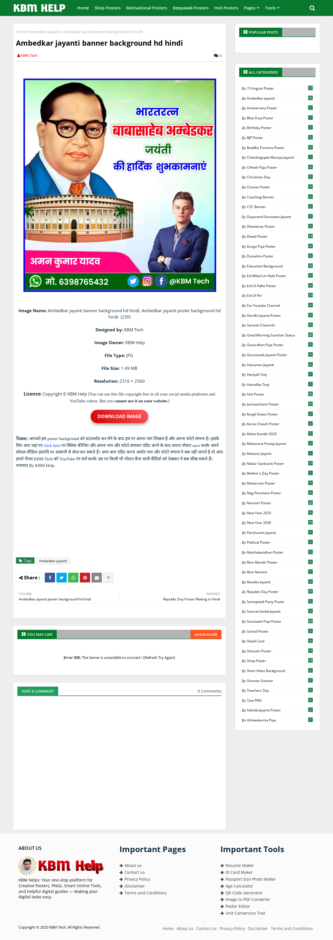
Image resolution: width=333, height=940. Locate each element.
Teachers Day (280, 690)
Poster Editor (235, 906)
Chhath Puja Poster (280, 167)
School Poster (280, 631)
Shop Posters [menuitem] (108, 8)
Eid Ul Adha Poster (280, 285)
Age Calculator (236, 886)
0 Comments (210, 691)
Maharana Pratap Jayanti (280, 443)
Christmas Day (280, 176)
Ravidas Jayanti (280, 581)
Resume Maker (237, 865)
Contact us (132, 872)
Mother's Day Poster (280, 473)
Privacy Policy (134, 879)
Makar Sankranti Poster (280, 463)
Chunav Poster (280, 186)
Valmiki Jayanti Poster (280, 710)
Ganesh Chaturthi (280, 325)
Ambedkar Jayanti (45, 31)
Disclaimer (132, 886)
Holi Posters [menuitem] (226, 8)
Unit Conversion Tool (242, 913)
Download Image (119, 416)
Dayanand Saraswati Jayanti (280, 216)
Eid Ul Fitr (280, 295)
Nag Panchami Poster (280, 492)
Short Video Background (280, 670)
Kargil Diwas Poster (280, 414)
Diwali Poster (280, 236)
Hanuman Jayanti (280, 364)
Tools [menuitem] (270, 8)
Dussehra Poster (280, 256)
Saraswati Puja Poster (280, 621)
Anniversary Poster (280, 107)
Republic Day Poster (280, 591)
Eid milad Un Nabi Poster (280, 275)
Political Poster (280, 542)
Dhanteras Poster (280, 226)
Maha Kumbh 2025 (280, 433)
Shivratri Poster (280, 650)
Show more (206, 634)
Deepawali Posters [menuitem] (191, 8)
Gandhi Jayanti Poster (280, 315)
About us (130, 865)
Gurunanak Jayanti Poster (280, 354)
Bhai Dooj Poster (280, 117)
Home (21, 31)
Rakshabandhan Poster (280, 552)
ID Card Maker (236, 872)
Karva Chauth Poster (280, 423)
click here (52, 445)
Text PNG (280, 700)
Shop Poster (280, 660)
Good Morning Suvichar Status (280, 335)
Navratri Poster (280, 502)
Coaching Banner (280, 196)
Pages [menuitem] (249, 8)
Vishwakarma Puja (280, 720)
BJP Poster (280, 137)
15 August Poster (280, 88)
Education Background (280, 266)
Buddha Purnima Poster (280, 147)
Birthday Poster (280, 127)
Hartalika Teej (280, 384)
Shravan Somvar (280, 680)
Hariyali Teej (280, 374)
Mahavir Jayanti (280, 453)
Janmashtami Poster (280, 404)
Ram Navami (280, 571)
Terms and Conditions (143, 892)
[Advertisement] (122, 513)
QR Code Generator (241, 892)
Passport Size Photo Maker (248, 879)
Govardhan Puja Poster (280, 344)
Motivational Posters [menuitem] (146, 8)
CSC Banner (280, 206)
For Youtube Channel (280, 305)
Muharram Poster (280, 483)
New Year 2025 (280, 512)
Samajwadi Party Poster (280, 601)
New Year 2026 (280, 522)
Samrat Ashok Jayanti (280, 611)
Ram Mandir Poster (280, 562)
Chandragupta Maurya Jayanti (280, 157)
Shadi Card (280, 641)
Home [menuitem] (83, 8)
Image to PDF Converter (245, 899)
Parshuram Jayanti (280, 532)
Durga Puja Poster (280, 246)
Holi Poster (280, 394)
